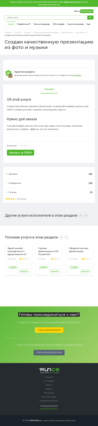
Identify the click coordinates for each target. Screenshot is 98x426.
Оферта (49, 385)
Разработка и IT (23, 24)
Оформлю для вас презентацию (78, 250)
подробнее (76, 75)
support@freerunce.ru (49, 409)
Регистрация (86, 11)
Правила (49, 389)
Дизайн (11, 24)
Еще (88, 24)
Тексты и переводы (42, 24)
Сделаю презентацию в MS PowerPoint (48, 251)
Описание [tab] (49, 89)
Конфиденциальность (49, 401)
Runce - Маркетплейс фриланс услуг (14, 11)
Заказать (24, 271)
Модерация (49, 393)
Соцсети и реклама (76, 24)
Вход (77, 11)
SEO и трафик (58, 24)
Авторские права (49, 397)
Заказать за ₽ (20, 152)
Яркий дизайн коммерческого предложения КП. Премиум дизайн (17, 253)
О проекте (49, 377)
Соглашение (49, 381)
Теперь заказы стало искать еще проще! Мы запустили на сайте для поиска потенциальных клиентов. (49, 3)
